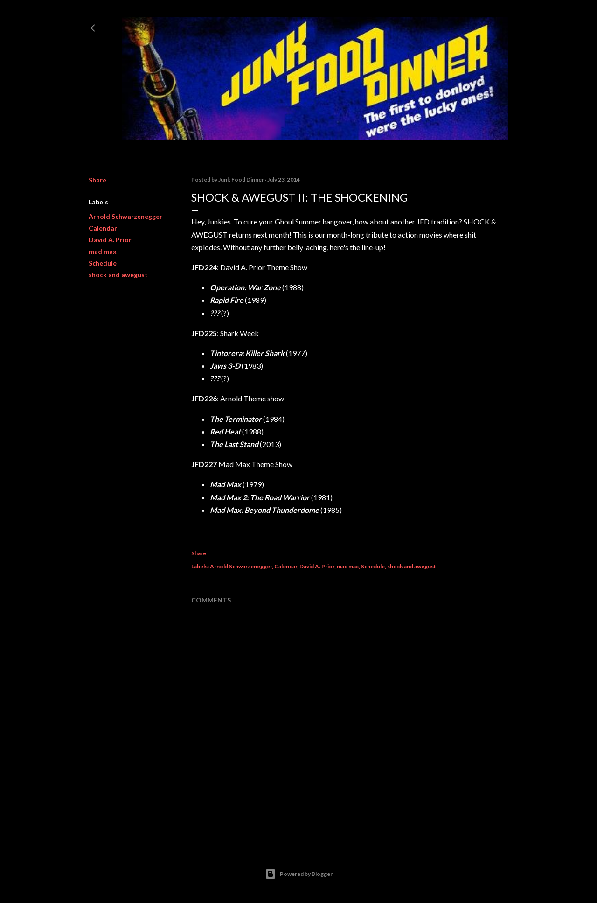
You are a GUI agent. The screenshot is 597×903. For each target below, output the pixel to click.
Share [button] (97, 180)
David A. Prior (110, 240)
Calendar (103, 228)
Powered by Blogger (299, 874)
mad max (103, 251)
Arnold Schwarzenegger (125, 216)
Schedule (103, 263)
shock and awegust (118, 275)
